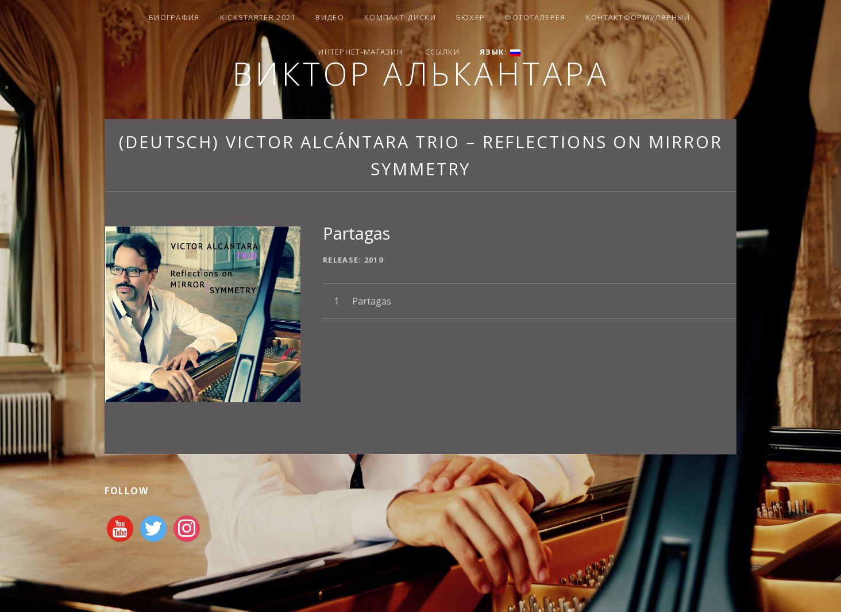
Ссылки (442, 52)
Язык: (500, 52)
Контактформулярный (638, 17)
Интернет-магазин (360, 52)
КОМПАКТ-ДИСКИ (400, 17)
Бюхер (470, 17)
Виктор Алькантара (420, 73)
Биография (174, 17)
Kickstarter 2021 (258, 17)
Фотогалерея (535, 17)
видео (329, 17)
